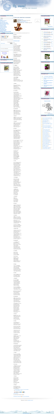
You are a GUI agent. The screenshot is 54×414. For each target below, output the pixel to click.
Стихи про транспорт (45, 134)
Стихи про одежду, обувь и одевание (47, 123)
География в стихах (45, 145)
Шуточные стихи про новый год (48, 36)
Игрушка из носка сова (47, 96)
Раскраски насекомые (47, 112)
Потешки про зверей (16, 40)
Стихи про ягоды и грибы (45, 148)
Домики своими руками (47, 24)
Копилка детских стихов (47, 31)
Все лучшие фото (50, 26)
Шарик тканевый (6, 71)
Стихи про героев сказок (45, 129)
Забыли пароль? (3, 43)
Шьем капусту (47, 70)
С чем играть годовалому (48, 76)
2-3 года (21, 390)
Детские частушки (44, 146)
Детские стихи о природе (45, 122)
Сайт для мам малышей (26, 413)
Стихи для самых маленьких (46, 142)
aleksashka (21, 19)
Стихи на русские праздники (46, 126)
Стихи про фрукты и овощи (46, 147)
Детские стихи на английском (46, 144)
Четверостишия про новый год (48, 39)
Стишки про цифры (45, 143)
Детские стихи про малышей (46, 131)
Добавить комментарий (18, 396)
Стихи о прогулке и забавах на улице (47, 127)
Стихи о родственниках (45, 130)
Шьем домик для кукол (47, 18)
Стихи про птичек (44, 132)
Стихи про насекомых (45, 133)
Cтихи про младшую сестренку (18, 389)
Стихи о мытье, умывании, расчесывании (46, 121)
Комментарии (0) (16, 393)
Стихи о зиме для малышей (48, 34)
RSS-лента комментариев (25, 396)
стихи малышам (17, 390)
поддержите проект (30, 400)
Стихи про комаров (25, 389)
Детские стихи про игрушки (46, 125)
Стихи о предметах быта (45, 135)
